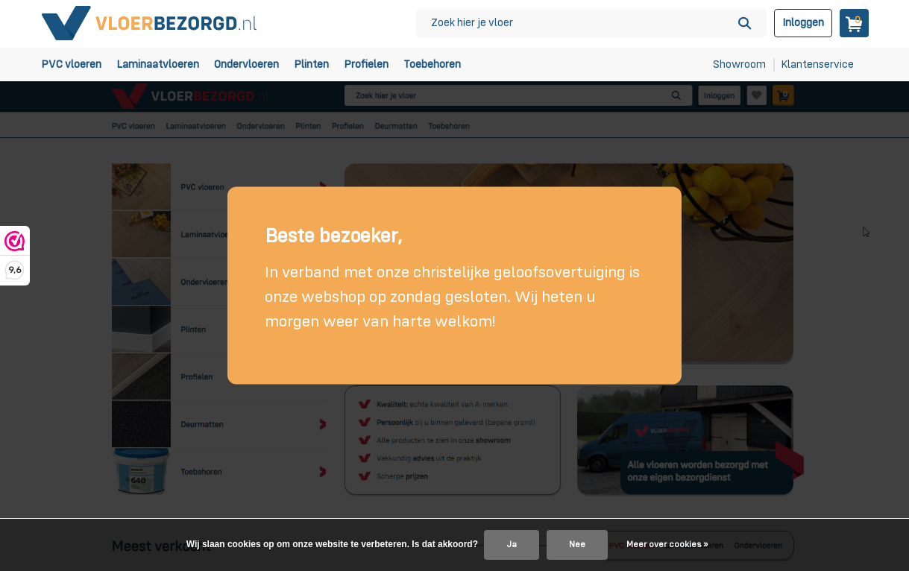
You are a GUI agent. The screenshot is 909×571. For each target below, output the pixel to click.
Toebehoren (432, 64)
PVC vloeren (71, 64)
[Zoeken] (591, 23)
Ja (511, 544)
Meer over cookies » (667, 544)
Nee (577, 544)
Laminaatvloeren (157, 64)
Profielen (366, 64)
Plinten (311, 64)
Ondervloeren (246, 64)
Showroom (739, 64)
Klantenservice (817, 64)
